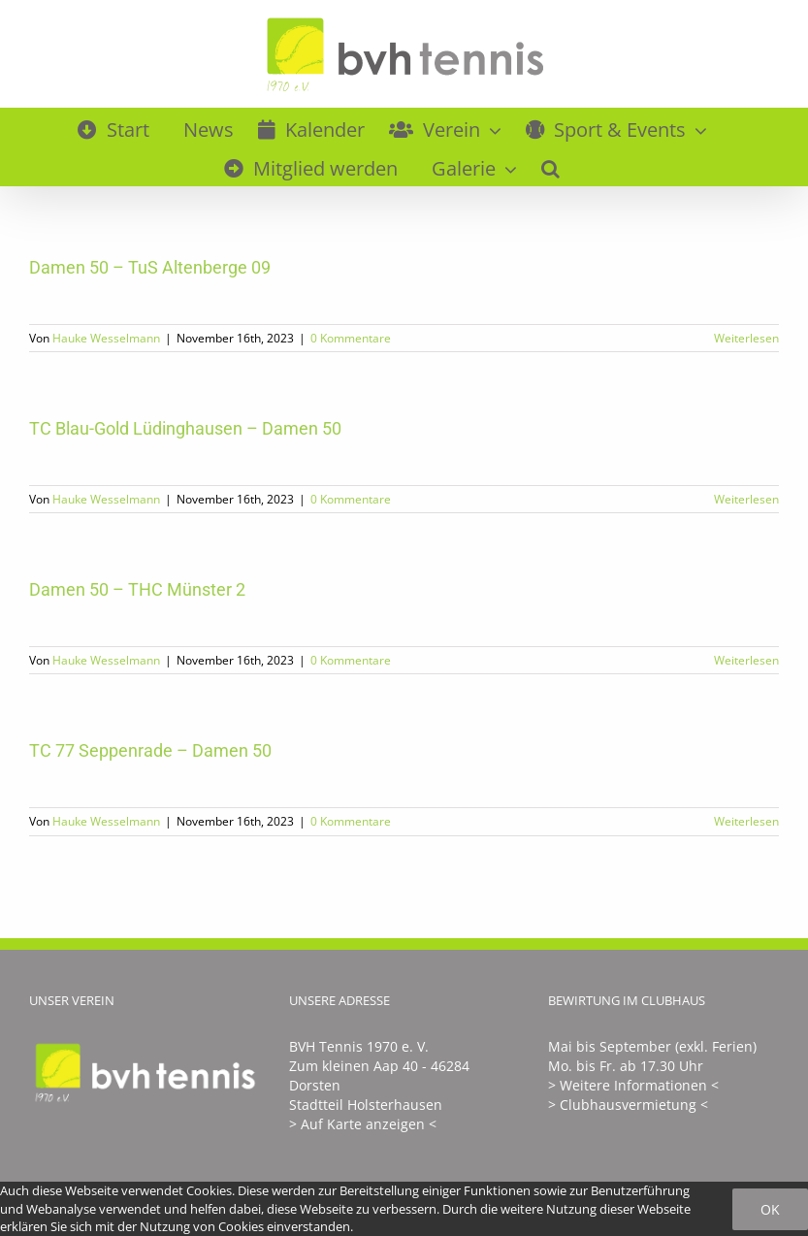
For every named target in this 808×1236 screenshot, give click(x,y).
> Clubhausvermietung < (628, 1104)
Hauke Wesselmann (106, 338)
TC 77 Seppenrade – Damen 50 (150, 750)
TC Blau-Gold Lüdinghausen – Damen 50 (185, 428)
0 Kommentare (350, 338)
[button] (550, 165)
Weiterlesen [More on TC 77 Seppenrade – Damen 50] (746, 821)
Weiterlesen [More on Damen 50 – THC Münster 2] (746, 660)
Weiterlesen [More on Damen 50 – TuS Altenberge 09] (746, 338)
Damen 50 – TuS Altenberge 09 (150, 267)
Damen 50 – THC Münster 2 (137, 589)
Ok (770, 1209)
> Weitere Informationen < (633, 1085)
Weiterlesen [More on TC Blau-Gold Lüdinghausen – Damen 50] (746, 499)
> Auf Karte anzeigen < (362, 1124)
